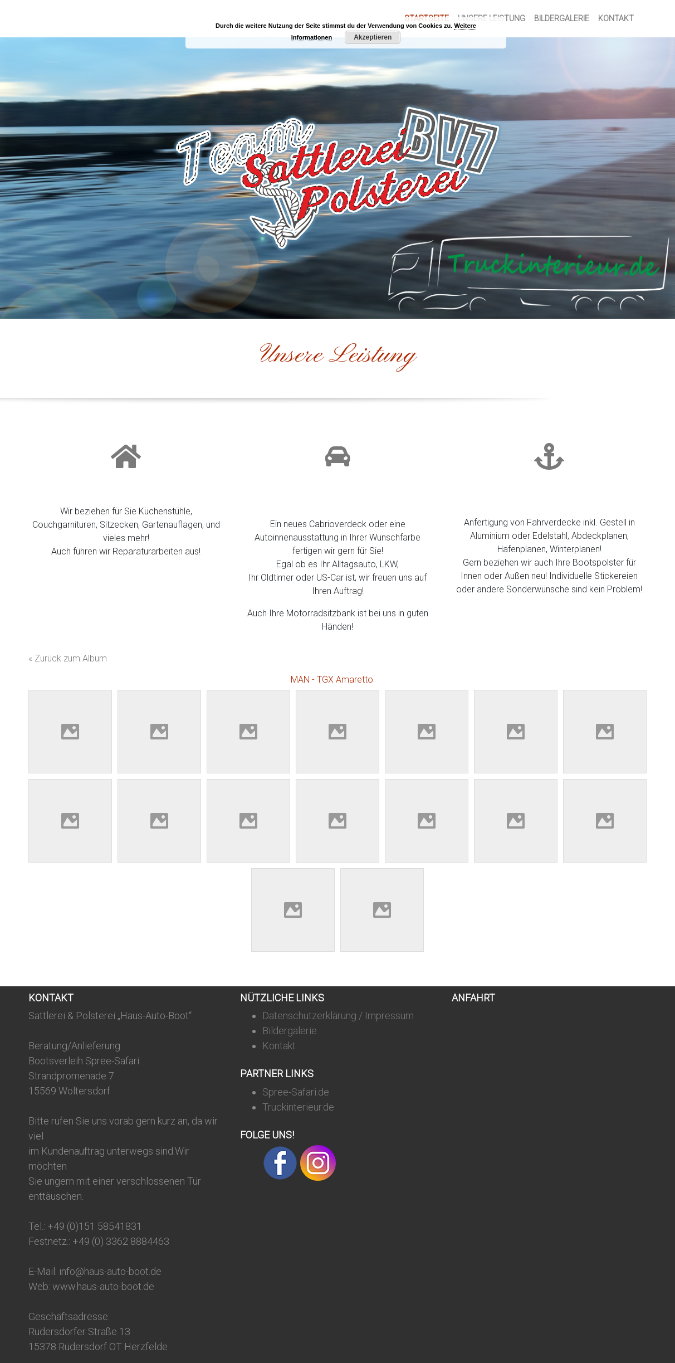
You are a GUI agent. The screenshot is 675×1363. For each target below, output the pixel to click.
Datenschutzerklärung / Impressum (338, 1015)
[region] (337, 178)
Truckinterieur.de (298, 1107)
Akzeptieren (373, 37)
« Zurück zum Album (67, 658)
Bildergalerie (561, 18)
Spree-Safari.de (295, 1092)
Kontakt (616, 18)
